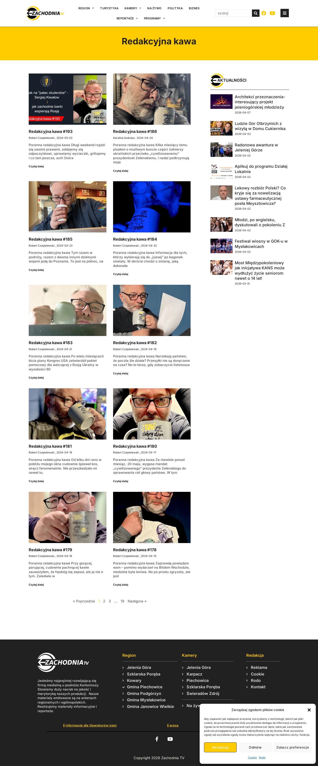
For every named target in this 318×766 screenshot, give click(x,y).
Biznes (194, 8)
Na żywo (154, 8)
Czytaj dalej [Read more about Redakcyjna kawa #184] (120, 274)
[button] (309, 710)
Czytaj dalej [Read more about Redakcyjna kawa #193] (36, 166)
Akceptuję (220, 747)
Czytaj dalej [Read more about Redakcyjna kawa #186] (120, 170)
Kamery (133, 8)
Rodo (262, 757)
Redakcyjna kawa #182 (135, 342)
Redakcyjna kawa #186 (135, 131)
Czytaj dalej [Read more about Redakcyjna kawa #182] (120, 373)
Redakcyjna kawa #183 (51, 342)
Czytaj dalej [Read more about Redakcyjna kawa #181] (36, 481)
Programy (154, 18)
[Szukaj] (255, 13)
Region (86, 8)
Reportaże (127, 18)
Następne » (137, 601)
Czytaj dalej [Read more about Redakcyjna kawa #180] (120, 481)
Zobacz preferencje (292, 747)
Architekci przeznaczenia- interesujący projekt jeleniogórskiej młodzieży (260, 101)
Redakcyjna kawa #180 (135, 446)
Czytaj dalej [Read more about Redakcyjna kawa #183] (36, 377)
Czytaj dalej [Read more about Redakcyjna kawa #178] (120, 584)
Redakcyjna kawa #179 (50, 549)
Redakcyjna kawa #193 (51, 131)
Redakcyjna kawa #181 (50, 446)
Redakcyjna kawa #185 (50, 239)
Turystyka (109, 8)
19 (122, 601)
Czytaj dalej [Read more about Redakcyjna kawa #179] (36, 584)
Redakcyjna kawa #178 (135, 549)
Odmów (255, 747)
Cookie (252, 757)
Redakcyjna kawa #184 (135, 239)
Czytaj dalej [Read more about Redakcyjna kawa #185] (36, 270)
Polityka (175, 8)
